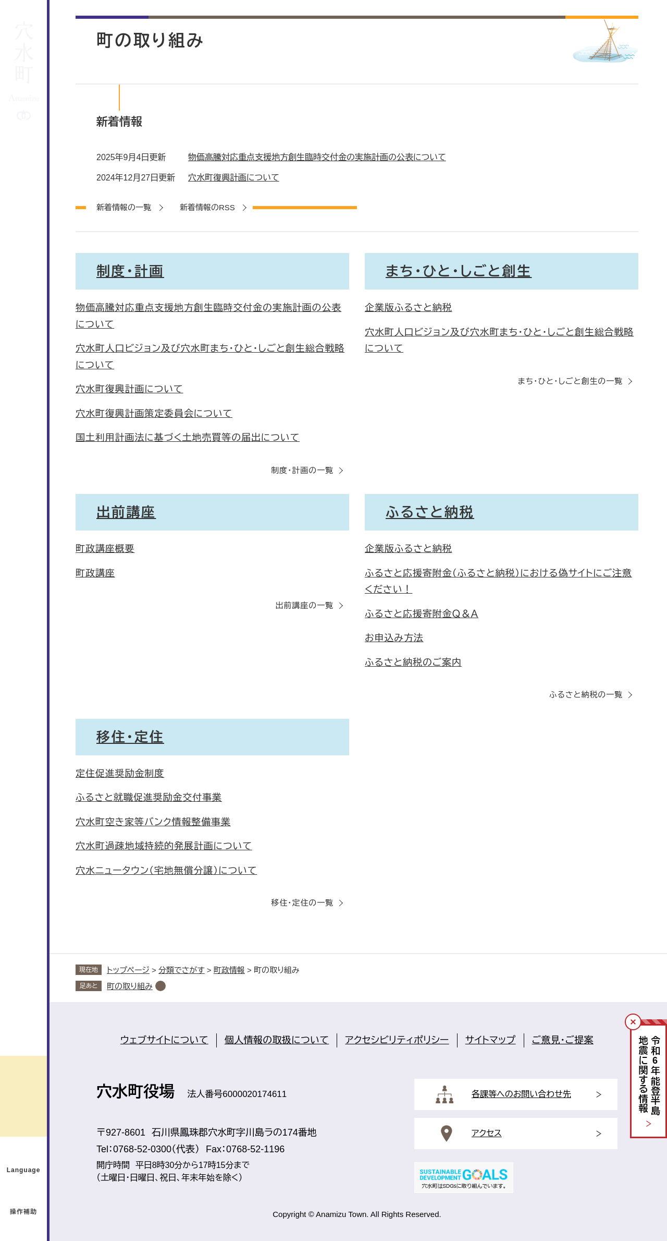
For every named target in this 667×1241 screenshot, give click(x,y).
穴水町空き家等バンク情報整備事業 (153, 822)
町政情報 (229, 970)
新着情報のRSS (207, 207)
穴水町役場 (135, 1091)
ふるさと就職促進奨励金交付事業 (149, 797)
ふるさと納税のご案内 (413, 662)
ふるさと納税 (430, 512)
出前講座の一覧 (305, 605)
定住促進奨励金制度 (120, 773)
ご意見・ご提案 (563, 1040)
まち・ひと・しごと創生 (459, 271)
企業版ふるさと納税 (408, 308)
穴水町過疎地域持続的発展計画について (164, 846)
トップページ (128, 970)
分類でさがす (181, 970)
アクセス (487, 1133)
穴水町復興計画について (233, 177)
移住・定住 (130, 737)
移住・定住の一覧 (302, 902)
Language (24, 1170)
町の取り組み (130, 986)
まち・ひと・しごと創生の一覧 (570, 381)
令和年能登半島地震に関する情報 (649, 1076)
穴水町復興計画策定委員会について (154, 413)
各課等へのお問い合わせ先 (521, 1094)
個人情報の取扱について (277, 1040)
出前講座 (126, 512)
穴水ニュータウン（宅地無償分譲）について (166, 870)
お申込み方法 (394, 638)
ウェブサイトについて (164, 1040)
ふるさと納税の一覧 (586, 694)
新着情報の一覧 (123, 207)
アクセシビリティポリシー (397, 1040)
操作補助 (23, 1211)
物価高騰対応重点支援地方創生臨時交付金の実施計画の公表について (317, 157)
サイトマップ (490, 1040)
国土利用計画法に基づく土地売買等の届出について (188, 437)
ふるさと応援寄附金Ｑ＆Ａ (421, 614)
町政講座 (95, 573)
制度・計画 (130, 271)
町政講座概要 (105, 549)
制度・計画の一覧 (302, 470)
